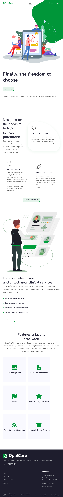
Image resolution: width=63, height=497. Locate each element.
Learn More (8, 89)
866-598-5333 (47, 487)
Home (4, 473)
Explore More (9, 320)
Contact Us (6, 476)
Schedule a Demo (8, 480)
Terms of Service (44, 495)
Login (57, 3)
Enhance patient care (31, 200)
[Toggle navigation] (30, 3)
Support (51, 3)
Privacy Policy (55, 495)
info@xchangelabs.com (48, 483)
